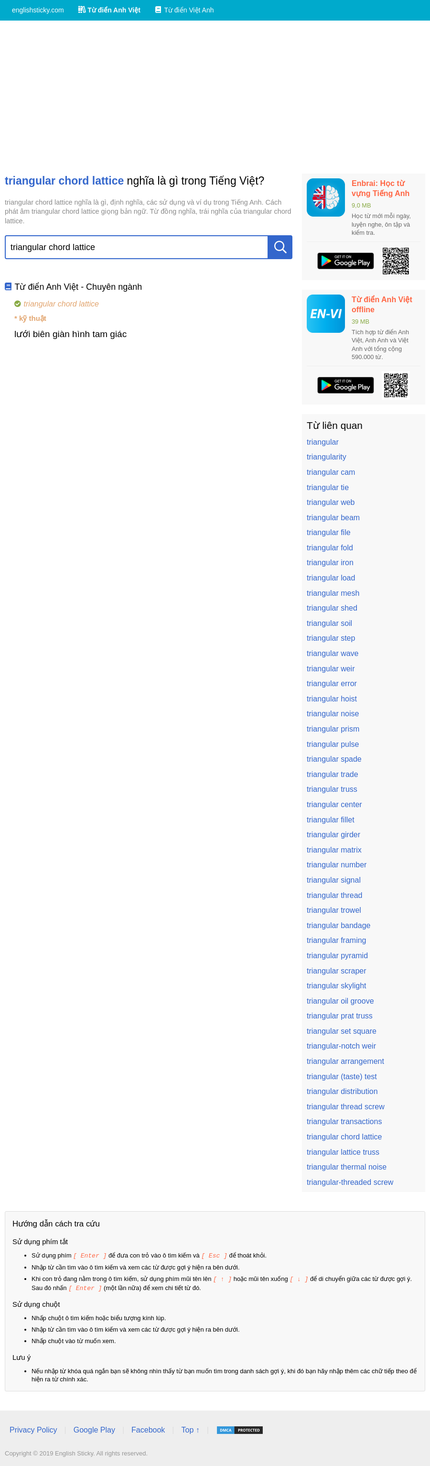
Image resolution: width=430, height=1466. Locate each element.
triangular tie (328, 487)
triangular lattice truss (343, 1152)
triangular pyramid (337, 956)
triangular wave (333, 653)
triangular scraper (336, 971)
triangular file (329, 532)
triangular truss (332, 789)
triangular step (331, 638)
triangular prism (333, 729)
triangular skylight (336, 986)
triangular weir (331, 669)
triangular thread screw (346, 1107)
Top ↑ (190, 1428)
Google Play (94, 1428)
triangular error (332, 683)
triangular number (336, 865)
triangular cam (331, 472)
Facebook (148, 1428)
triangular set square (341, 1031)
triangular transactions (344, 1121)
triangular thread (335, 895)
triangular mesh (333, 593)
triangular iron (330, 562)
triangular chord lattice (344, 1137)
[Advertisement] (215, 97)
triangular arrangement (345, 1061)
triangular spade (334, 759)
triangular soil (329, 623)
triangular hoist (332, 699)
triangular (323, 442)
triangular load (331, 578)
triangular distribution (342, 1091)
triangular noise (333, 714)
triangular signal (334, 880)
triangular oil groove (340, 1001)
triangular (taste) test (342, 1076)
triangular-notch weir (341, 1046)
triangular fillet (331, 820)
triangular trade (332, 774)
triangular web (331, 502)
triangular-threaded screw (350, 1182)
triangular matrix (334, 850)
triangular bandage (338, 925)
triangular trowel (334, 910)
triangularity (326, 457)
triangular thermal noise (347, 1167)
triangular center (334, 804)
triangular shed (332, 608)
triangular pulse (333, 744)
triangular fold (330, 548)
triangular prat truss (340, 1016)
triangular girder (333, 835)
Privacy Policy (33, 1428)
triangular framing (336, 940)
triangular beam (333, 518)
